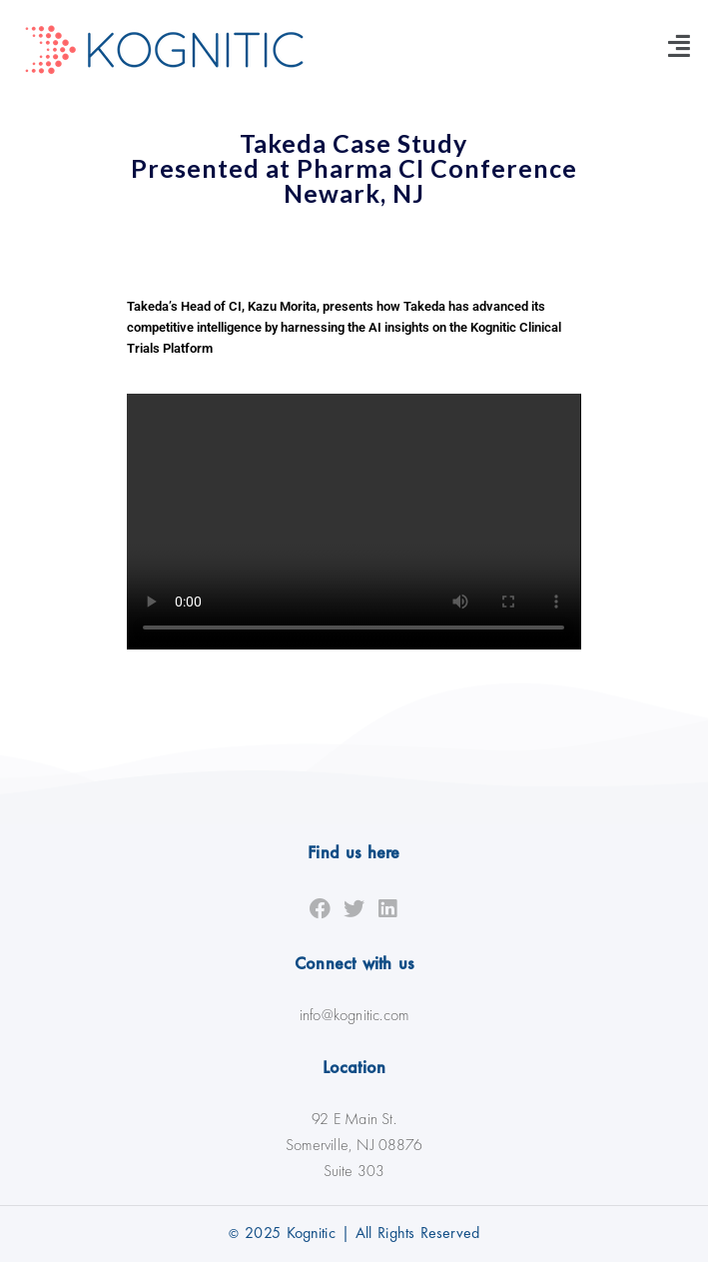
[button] (679, 45)
